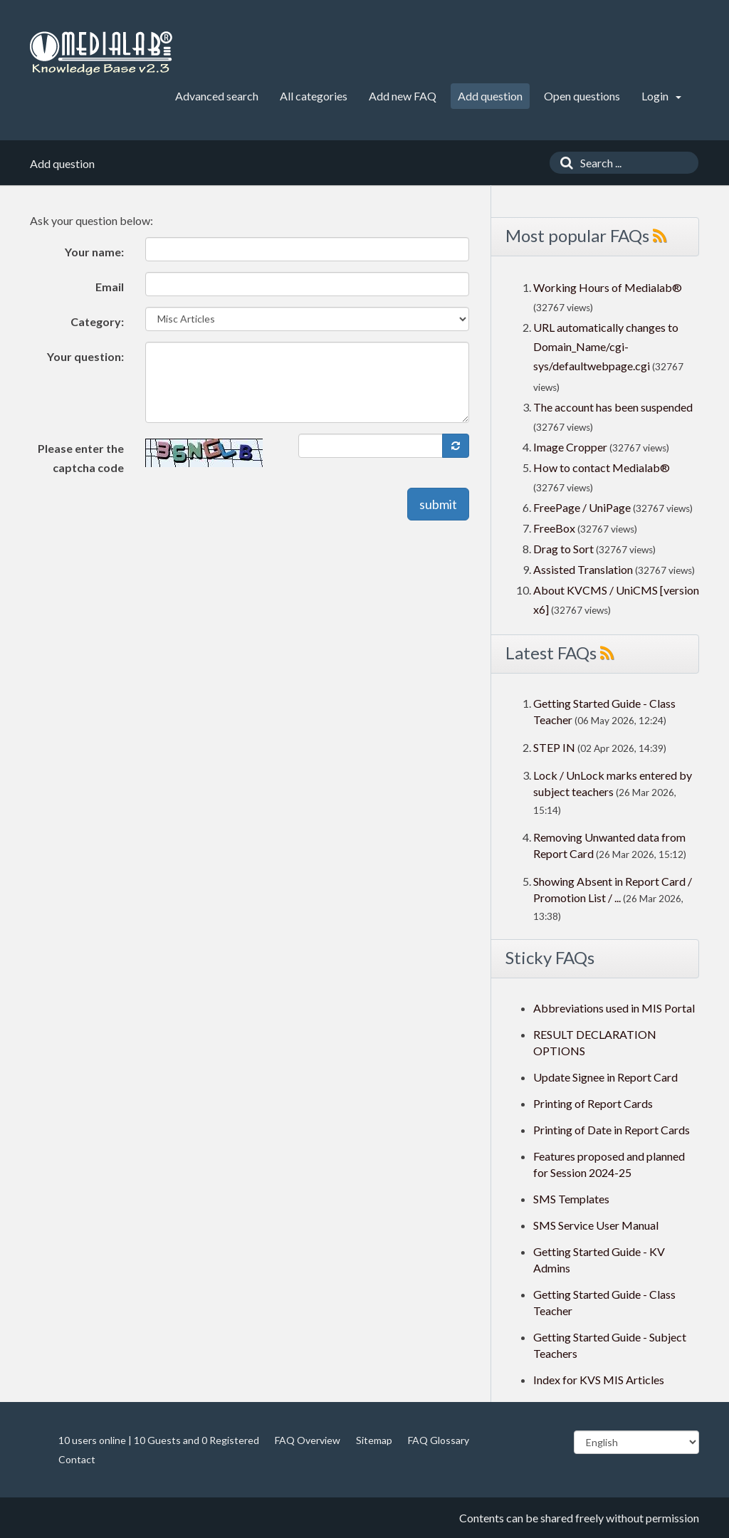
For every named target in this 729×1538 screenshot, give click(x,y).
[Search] (563, 163)
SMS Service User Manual (596, 1225)
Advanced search (216, 96)
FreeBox (554, 528)
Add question (490, 96)
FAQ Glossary (438, 1440)
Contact (76, 1459)
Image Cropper (570, 447)
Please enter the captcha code (81, 457)
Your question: (85, 356)
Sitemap (374, 1440)
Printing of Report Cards (593, 1103)
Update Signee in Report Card (605, 1077)
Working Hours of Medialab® (607, 287)
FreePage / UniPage (582, 507)
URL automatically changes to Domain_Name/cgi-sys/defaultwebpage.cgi (605, 346)
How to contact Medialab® (601, 467)
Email (109, 286)
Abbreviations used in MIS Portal (614, 1008)
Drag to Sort (563, 548)
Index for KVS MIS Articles (598, 1379)
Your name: (94, 251)
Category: (97, 321)
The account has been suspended (613, 407)
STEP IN (554, 747)
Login (661, 96)
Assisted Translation (583, 569)
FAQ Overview (307, 1440)
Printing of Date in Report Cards (611, 1129)
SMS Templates (571, 1198)
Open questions (582, 96)
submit (438, 504)
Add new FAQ (402, 96)
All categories (313, 96)
